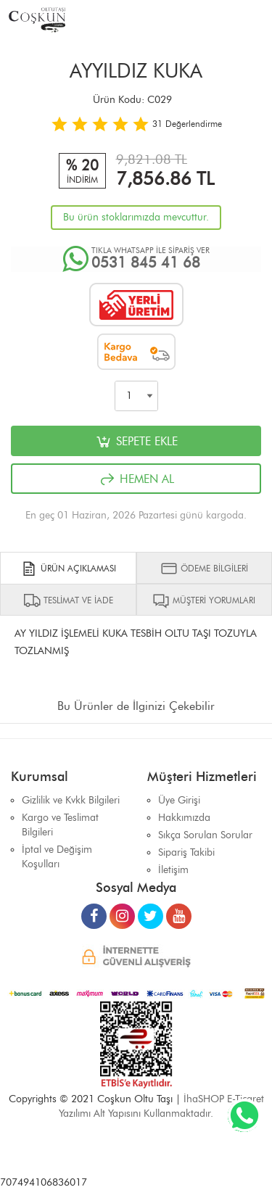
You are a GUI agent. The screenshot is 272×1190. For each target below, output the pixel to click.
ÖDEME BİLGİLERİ (204, 568)
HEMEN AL (136, 479)
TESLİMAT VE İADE (68, 600)
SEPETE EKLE (136, 441)
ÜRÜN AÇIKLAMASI (68, 568)
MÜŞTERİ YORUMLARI (203, 600)
